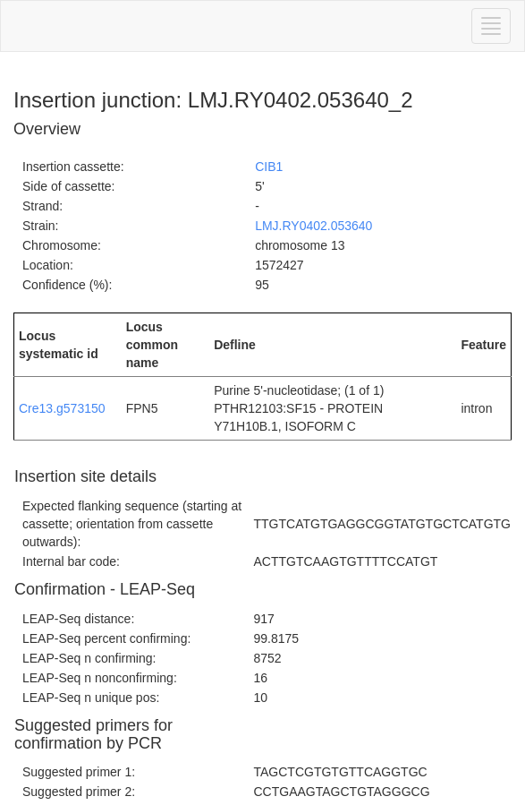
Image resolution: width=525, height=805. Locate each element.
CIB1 (269, 166)
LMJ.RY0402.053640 (313, 225)
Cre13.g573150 (62, 408)
